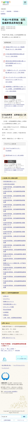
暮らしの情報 (10, 348)
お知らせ (6, 296)
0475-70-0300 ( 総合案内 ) (10, 391)
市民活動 (17, 350)
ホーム (2, 348)
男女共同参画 (7, 309)
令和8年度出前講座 (9, 184)
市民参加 (16, 11)
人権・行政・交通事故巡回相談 (12, 317)
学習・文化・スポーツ (7, 350)
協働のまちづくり (8, 301)
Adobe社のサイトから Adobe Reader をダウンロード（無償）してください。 (14, 106)
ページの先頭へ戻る (21, 358)
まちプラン (6, 298)
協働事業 (3, 13)
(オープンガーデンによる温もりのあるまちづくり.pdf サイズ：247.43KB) (14, 80)
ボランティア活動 (8, 307)
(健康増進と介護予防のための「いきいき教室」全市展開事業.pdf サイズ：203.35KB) (14, 89)
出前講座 (6, 312)
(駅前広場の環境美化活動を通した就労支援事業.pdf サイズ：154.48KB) (14, 63)
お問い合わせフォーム (8, 337)
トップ (2, 11)
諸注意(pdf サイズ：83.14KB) (13, 155)
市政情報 (9, 11)
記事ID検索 (7, 420)
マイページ (20, 420)
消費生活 (6, 315)
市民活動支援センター (9, 181)
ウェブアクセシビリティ (19, 365)
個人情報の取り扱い (6, 365)
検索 (24, 416)
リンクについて (5, 368)
